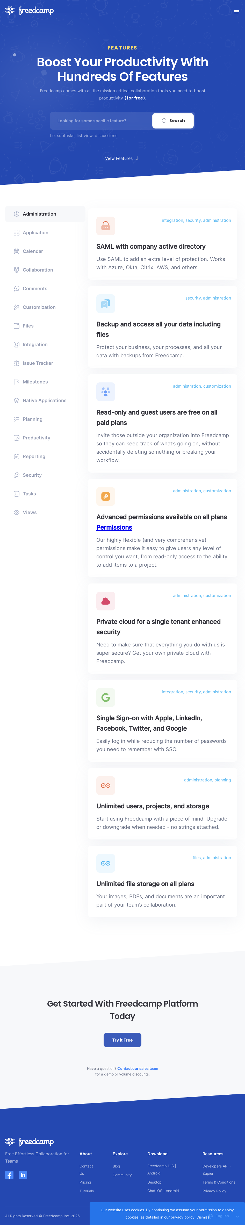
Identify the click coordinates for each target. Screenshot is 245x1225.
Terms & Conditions (219, 1182)
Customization (34, 307)
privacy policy (182, 1217)
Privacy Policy (214, 1191)
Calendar (28, 251)
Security (27, 475)
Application (30, 233)
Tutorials (87, 1191)
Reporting (29, 456)
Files (23, 326)
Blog (116, 1166)
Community (122, 1175)
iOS (171, 1166)
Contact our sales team (137, 1068)
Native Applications (40, 400)
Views (25, 512)
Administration (34, 214)
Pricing (85, 1182)
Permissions (114, 527)
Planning (27, 419)
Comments (30, 289)
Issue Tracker (33, 363)
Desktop (154, 1182)
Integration (30, 344)
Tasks (24, 494)
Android (154, 1173)
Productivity (31, 438)
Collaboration (33, 270)
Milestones (30, 382)
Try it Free (122, 1040)
